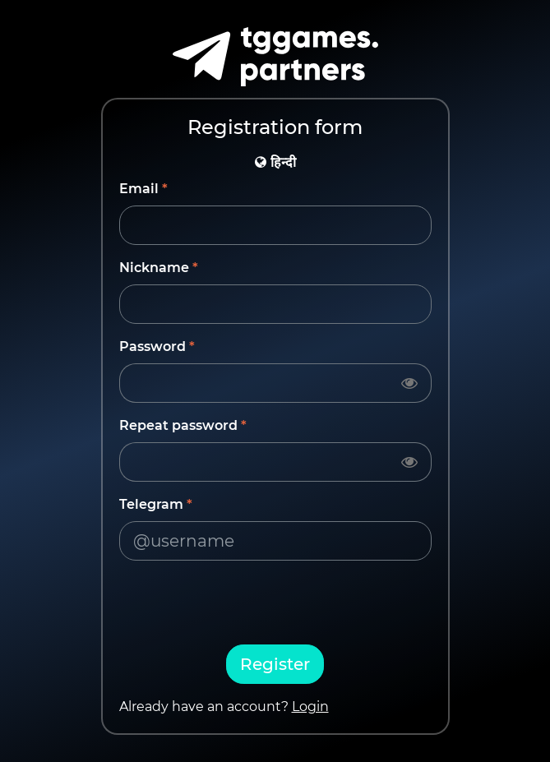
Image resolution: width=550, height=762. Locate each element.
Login (310, 706)
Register (275, 664)
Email (139, 188)
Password (152, 346)
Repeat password (178, 425)
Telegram (151, 504)
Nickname (154, 267)
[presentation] (275, 606)
